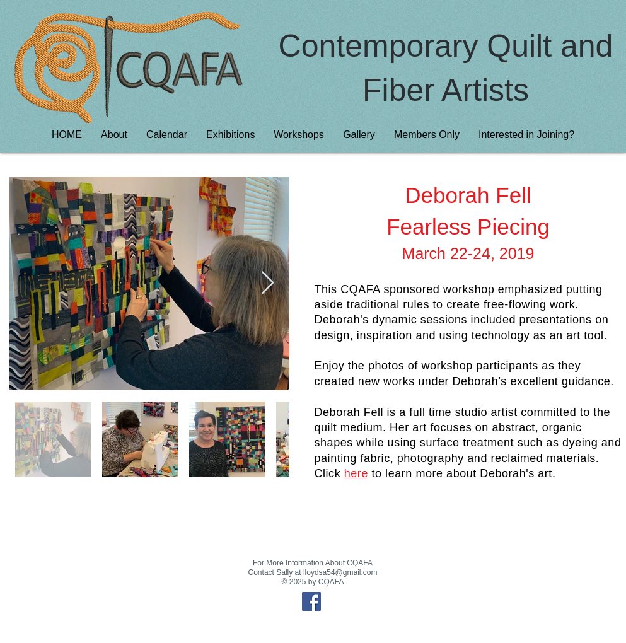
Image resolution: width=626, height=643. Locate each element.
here (356, 473)
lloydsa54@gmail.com (340, 572)
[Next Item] (267, 283)
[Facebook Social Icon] (311, 601)
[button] (230, 135)
